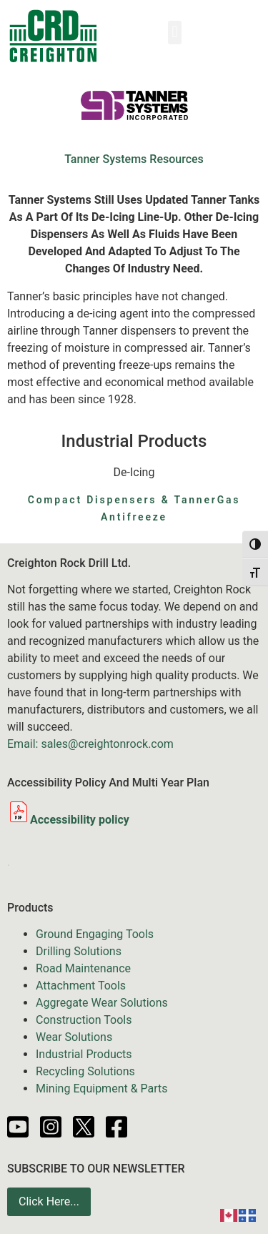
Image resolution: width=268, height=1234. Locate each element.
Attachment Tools (81, 985)
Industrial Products (84, 1054)
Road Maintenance (83, 968)
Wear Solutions (74, 1037)
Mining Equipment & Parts (102, 1088)
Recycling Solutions (85, 1071)
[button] (175, 32)
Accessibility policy (68, 819)
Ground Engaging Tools (95, 934)
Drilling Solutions (78, 951)
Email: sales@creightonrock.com (90, 744)
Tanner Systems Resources (134, 159)
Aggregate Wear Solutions (102, 1003)
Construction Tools (83, 1020)
